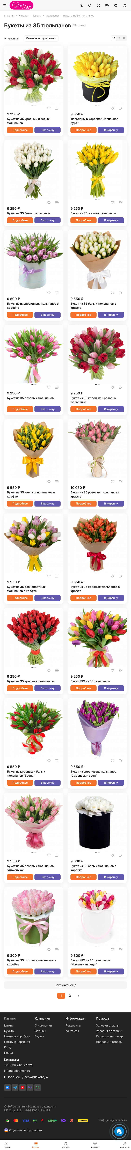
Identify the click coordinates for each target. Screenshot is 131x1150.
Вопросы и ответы (109, 1042)
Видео (39, 1036)
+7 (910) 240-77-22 (18, 1065)
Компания (42, 1018)
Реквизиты (73, 1025)
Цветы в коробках (17, 1036)
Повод (8, 1052)
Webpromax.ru (33, 1130)
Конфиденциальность (112, 1120)
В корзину (47, 130)
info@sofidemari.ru (17, 1070)
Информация (75, 1018)
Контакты (72, 1031)
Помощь (102, 1018)
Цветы (8, 1025)
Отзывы (40, 1031)
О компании (43, 1025)
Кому (7, 1047)
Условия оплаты (107, 1025)
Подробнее (20, 130)
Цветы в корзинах (17, 1042)
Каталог (10, 1018)
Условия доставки (109, 1031)
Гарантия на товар (109, 1036)
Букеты (9, 1031)
